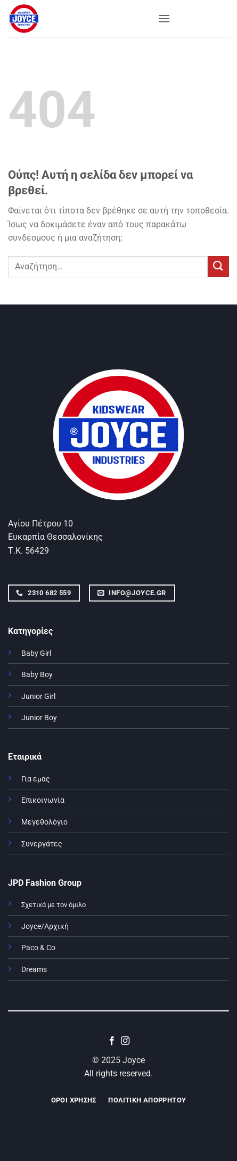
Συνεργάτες (41, 844)
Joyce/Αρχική (45, 926)
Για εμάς (35, 779)
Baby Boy (37, 674)
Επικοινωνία (42, 800)
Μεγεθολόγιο (44, 822)
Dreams (34, 969)
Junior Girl (38, 696)
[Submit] (218, 266)
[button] (164, 18)
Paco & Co (38, 947)
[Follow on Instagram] (125, 1041)
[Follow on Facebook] (112, 1041)
